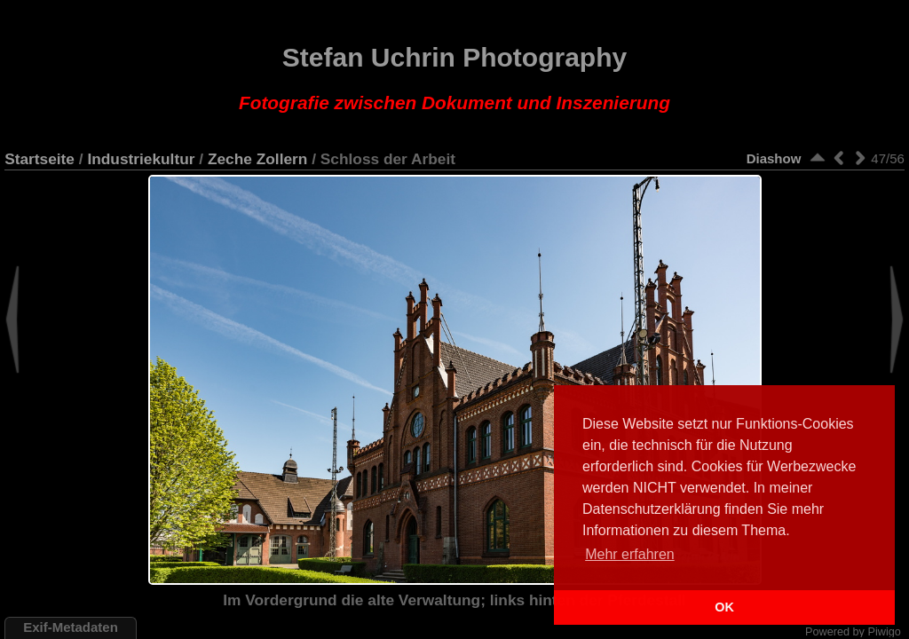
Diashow (774, 158)
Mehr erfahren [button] (630, 554)
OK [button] (724, 607)
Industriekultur (140, 159)
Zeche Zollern (257, 159)
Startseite (39, 159)
